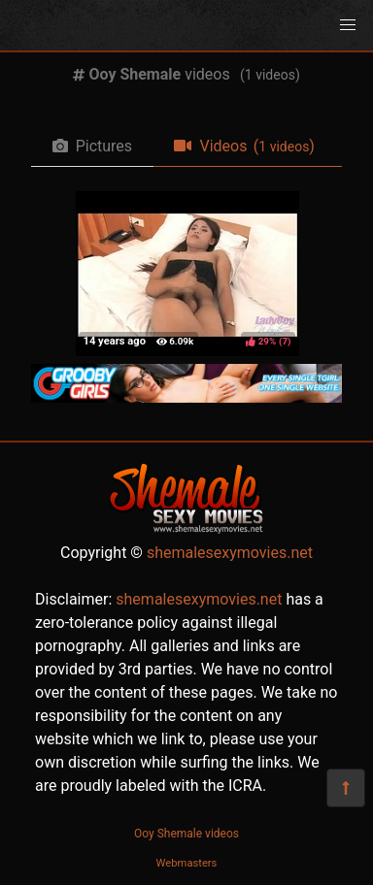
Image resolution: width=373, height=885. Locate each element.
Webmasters (187, 863)
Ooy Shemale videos (186, 833)
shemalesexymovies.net (230, 552)
